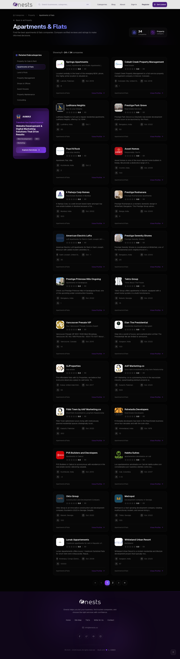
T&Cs (88, 620)
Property (31, 15)
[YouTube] (93, 636)
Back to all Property (22, 20)
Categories (18, 15)
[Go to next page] (118, 582)
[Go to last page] (124, 582)
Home (68, 620)
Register (145, 4)
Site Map (78, 620)
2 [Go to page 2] (112, 582)
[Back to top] (173, 652)
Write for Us (99, 620)
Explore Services (31, 150)
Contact (111, 620)
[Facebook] (79, 636)
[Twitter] (86, 636)
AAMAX (113, 650)
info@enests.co (90, 627)
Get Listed (160, 4)
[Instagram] (100, 636)
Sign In (134, 4)
